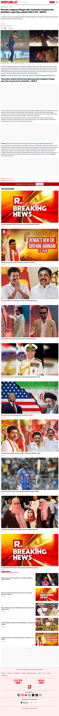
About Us (3, 673)
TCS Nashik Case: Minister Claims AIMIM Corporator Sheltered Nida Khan (19, 529)
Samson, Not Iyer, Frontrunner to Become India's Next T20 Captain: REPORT (20, 491)
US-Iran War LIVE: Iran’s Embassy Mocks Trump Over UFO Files (17, 415)
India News (3, 226)
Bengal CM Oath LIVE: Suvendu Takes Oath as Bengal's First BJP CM (18, 262)
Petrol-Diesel (4, 675)
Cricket (2, 493)
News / (2, 4)
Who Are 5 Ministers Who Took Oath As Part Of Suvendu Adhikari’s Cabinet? (20, 224)
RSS (44, 673)
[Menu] (56, 2)
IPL (45, 152)
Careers (48, 673)
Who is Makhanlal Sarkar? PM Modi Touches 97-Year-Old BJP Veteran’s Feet (17, 608)
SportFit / (5, 4)
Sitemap (23, 673)
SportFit (2, 25)
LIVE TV (52, 2)
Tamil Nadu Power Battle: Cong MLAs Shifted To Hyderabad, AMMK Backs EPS (20, 453)
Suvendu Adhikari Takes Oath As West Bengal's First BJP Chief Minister (18, 623)
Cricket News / (10, 4)
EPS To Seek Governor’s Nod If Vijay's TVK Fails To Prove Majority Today (19, 300)
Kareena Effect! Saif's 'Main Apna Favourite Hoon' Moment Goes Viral (18, 339)
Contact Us (9, 673)
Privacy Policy (17, 673)
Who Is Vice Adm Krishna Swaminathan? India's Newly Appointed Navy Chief (20, 377)
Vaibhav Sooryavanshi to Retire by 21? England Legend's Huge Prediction (16, 578)
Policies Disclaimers (31, 673)
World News (3, 417)
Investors (40, 673)
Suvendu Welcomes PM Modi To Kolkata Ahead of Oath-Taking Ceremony (19, 568)
